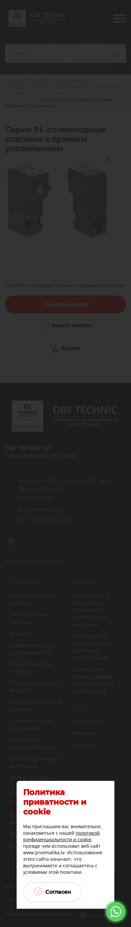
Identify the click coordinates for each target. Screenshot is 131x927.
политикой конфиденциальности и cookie (61, 836)
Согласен (52, 891)
